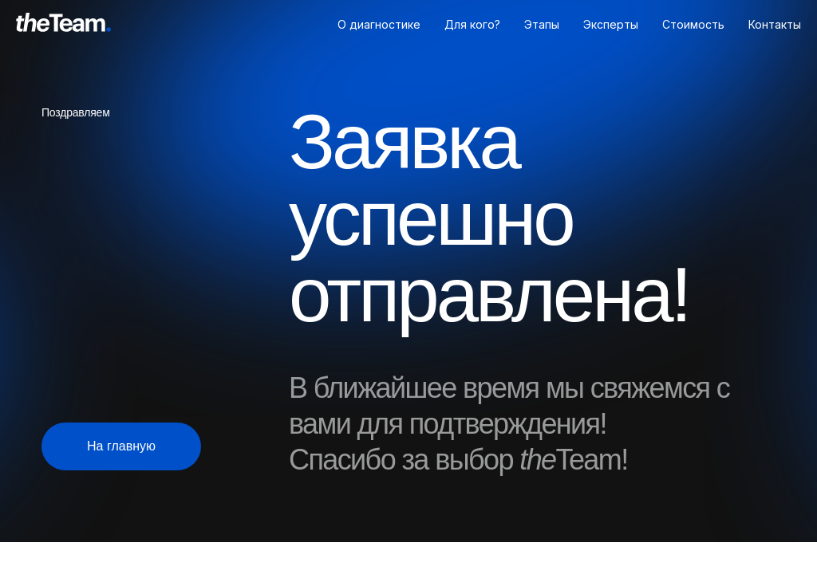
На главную (121, 446)
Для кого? (472, 24)
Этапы (541, 24)
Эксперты (610, 24)
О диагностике (378, 24)
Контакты (774, 24)
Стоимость (693, 24)
